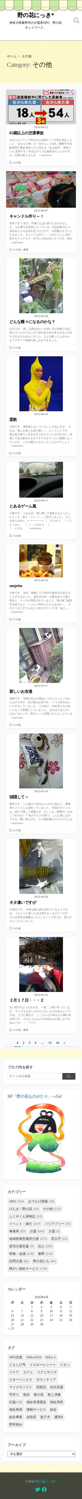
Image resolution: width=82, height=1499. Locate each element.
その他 (17, 162)
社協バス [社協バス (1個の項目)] (15, 1402)
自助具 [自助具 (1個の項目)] (31, 1417)
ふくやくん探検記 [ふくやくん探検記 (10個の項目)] (25, 1216)
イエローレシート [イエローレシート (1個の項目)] (43, 1364)
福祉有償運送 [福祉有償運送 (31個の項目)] (36, 1402)
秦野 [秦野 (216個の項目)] (45, 1253)
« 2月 (11, 1328)
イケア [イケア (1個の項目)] (14, 1372)
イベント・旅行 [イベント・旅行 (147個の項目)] (24, 1224)
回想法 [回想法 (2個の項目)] (41, 1387)
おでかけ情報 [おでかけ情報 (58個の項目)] (41, 1201)
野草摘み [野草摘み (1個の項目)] (15, 1424)
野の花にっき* (45, 1481)
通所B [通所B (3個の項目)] (58, 1417)
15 (50, 1042)
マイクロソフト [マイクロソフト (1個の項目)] (20, 1387)
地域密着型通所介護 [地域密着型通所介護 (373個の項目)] (28, 1239)
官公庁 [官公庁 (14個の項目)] (59, 1239)
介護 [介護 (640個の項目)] (37, 1231)
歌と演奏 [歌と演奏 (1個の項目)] (54, 1394)
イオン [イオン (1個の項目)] (65, 1364)
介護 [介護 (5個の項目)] (54, 1231)
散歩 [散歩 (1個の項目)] (26, 1394)
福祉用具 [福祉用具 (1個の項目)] (56, 1402)
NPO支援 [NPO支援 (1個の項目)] (15, 1357)
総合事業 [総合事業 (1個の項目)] (15, 1417)
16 (57, 1042)
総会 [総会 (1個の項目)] (53, 1409)
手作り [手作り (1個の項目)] (14, 1394)
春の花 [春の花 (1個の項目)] (39, 1394)
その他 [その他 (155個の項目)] (52, 1209)
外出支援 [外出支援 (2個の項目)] (56, 1387)
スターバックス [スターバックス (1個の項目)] (20, 1379)
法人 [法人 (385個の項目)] (45, 1246)
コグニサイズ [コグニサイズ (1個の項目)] (47, 1372)
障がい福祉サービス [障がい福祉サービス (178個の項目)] (28, 1268)
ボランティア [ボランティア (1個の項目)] (46, 1379)
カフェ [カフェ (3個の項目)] (28, 1372)
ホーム (12, 56)
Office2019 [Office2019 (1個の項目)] (33, 1357)
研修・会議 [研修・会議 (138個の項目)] (21, 1253)
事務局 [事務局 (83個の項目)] (17, 1231)
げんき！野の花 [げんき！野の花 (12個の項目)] (24, 1209)
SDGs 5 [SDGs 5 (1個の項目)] (50, 1357)
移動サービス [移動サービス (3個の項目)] (36, 1409)
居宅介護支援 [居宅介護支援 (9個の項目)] (21, 1246)
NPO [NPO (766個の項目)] (16, 1201)
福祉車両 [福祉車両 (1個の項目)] (15, 1409)
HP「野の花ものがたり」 (30, 1096)
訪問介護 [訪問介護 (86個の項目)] (19, 1261)
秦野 (25, 249)
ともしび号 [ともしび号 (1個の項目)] (17, 1364)
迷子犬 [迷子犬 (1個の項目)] (45, 1417)
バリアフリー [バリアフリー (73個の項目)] (58, 1224)
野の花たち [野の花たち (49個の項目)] (44, 1261)
